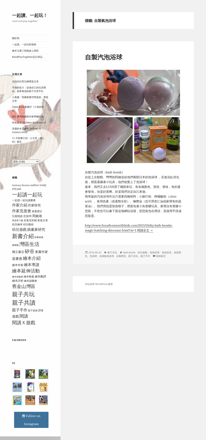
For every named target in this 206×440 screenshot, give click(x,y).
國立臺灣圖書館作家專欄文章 (27, 116)
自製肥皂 (121, 256)
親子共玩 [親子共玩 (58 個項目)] (23, 294)
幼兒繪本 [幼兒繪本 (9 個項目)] (17, 224)
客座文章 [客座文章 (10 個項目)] (42, 220)
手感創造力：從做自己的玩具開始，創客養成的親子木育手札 (29, 89)
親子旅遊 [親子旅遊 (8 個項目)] (33, 310)
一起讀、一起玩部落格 (24, 44)
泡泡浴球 (154, 252)
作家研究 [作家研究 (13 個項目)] (34, 205)
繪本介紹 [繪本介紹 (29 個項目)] (32, 258)
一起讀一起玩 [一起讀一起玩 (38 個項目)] (27, 194)
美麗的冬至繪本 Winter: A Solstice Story (26, 130)
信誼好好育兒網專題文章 (25, 81)
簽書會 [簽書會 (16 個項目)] (17, 258)
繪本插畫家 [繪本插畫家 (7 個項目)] (17, 276)
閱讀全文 (145, 230)
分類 (14, 157)
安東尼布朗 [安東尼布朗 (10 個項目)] (30, 220)
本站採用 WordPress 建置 (99, 284)
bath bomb (129, 252)
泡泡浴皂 (166, 252)
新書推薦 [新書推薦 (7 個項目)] (38, 237)
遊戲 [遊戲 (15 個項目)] (15, 316)
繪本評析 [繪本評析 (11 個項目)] (17, 281)
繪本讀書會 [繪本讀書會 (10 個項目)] (30, 281)
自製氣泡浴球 (106, 256)
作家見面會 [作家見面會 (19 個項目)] (21, 210)
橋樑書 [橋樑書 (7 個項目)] (15, 245)
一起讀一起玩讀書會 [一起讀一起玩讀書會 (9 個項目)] (24, 200)
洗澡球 (93, 256)
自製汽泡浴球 (103, 57)
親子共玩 (112, 252)
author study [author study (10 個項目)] (38, 185)
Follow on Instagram (31, 420)
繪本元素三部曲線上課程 (25, 50)
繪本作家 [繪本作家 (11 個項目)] (17, 265)
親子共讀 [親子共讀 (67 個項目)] (23, 302)
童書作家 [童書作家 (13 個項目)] (41, 252)
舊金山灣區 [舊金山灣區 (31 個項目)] (23, 286)
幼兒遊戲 (142, 252)
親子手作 (145, 256)
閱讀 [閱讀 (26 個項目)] (24, 316)
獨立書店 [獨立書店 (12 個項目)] (18, 252)
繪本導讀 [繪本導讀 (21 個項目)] (31, 264)
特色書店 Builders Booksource (29, 122)
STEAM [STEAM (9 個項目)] (16, 189)
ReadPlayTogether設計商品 (27, 57)
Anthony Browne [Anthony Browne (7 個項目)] (21, 185)
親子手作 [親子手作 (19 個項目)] (19, 309)
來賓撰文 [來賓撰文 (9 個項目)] (37, 211)
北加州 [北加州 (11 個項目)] (27, 216)
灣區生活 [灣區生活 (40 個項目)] (29, 243)
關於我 (15, 38)
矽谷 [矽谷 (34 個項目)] (29, 251)
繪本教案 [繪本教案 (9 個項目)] (29, 276)
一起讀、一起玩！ (29, 15)
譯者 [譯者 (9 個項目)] (40, 310)
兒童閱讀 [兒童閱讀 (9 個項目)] (17, 216)
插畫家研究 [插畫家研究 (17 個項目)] (36, 229)
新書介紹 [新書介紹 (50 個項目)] (23, 236)
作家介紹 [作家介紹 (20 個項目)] (19, 205)
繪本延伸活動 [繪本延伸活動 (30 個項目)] (26, 271)
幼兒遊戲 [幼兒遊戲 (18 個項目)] (19, 229)
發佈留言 (161, 256)
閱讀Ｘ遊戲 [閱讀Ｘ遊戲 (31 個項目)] (23, 322)
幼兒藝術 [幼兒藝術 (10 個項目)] (28, 224)
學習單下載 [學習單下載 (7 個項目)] (17, 220)
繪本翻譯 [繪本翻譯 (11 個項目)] (40, 276)
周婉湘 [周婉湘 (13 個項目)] (37, 216)
